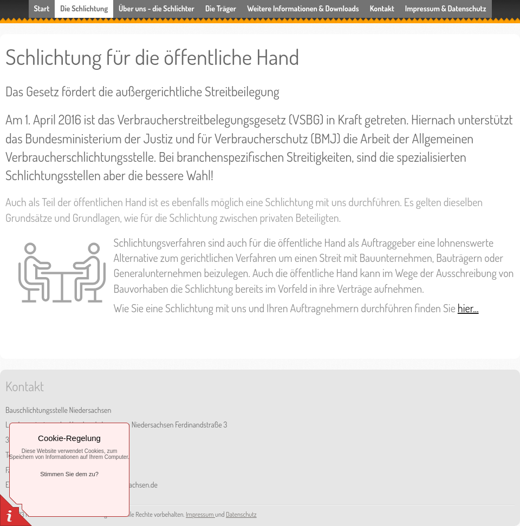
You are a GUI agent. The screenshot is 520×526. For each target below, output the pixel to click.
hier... (468, 308)
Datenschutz (241, 514)
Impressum (200, 514)
